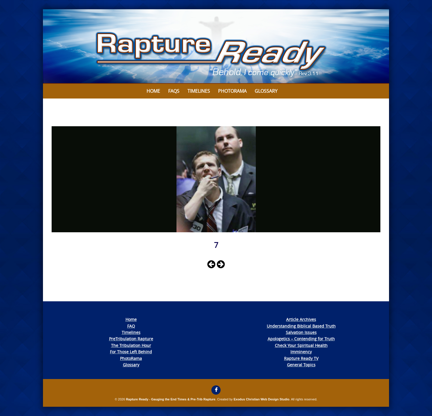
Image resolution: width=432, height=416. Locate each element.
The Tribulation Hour (131, 345)
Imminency (301, 351)
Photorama (232, 91)
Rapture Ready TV (301, 358)
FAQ (131, 326)
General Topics (301, 364)
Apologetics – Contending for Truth (301, 338)
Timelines (198, 91)
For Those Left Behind (131, 351)
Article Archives (301, 319)
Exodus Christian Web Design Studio (262, 399)
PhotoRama (131, 358)
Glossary (266, 91)
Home (153, 91)
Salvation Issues (301, 332)
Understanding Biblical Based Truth (301, 326)
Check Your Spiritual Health (301, 345)
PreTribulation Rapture (131, 338)
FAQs (173, 91)
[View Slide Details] (216, 46)
